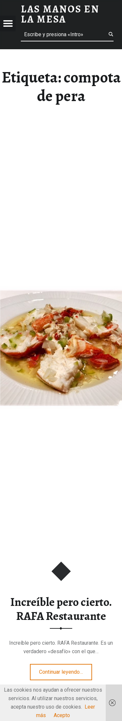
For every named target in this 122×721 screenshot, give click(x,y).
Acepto (62, 715)
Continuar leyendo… (65, 670)
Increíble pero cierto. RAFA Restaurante (61, 609)
